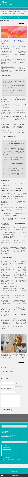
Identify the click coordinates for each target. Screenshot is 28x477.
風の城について (6, 454)
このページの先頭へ (15, 475)
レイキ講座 (5, 445)
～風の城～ (4, 2)
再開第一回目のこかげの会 (7, 67)
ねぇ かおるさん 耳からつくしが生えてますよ (12, 459)
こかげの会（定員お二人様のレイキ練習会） (11, 40)
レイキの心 (11, 20)
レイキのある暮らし (7, 457)
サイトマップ (5, 466)
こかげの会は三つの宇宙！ (9, 371)
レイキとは (5, 451)
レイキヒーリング (6, 447)
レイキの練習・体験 (7, 449)
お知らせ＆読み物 (6, 452)
